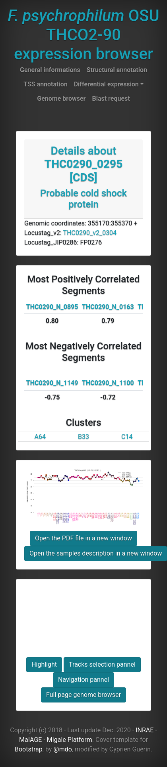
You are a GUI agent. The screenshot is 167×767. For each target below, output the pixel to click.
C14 (126, 436)
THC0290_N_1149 (52, 383)
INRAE (144, 730)
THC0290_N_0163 (108, 307)
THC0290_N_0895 (52, 307)
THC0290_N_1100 (108, 383)
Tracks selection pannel (102, 664)
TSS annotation (45, 84)
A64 (39, 436)
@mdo (62, 749)
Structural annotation (117, 70)
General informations (50, 70)
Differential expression (106, 84)
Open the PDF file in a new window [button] (83, 538)
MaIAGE (30, 740)
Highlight (44, 664)
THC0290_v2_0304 (90, 233)
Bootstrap (29, 749)
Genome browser (61, 98)
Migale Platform (69, 740)
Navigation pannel (83, 679)
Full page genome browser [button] (83, 695)
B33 (83, 436)
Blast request (111, 98)
